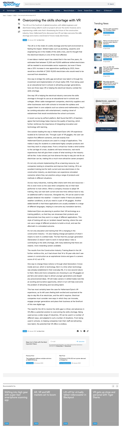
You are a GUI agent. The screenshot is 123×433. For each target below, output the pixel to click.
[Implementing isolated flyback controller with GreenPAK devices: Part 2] (98, 57)
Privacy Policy (59, 346)
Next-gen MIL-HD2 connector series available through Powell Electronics (111, 69)
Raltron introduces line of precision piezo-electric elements (110, 42)
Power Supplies (108, 59)
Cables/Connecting (109, 32)
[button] (4, 10)
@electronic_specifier (106, 100)
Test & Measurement (65, 363)
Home (4, 15)
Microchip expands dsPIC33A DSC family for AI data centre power (110, 83)
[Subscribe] (81, 341)
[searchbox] (65, 4)
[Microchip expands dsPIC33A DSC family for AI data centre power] (98, 85)
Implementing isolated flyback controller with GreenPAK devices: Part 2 (110, 55)
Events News (30, 363)
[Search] (111, 4)
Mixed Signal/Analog (109, 46)
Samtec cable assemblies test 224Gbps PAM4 (110, 29)
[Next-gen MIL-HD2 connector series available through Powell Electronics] (98, 70)
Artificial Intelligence (109, 87)
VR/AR (14, 15)
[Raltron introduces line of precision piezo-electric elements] (98, 44)
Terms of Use (68, 346)
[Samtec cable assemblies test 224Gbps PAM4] (98, 32)
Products (9, 15)
